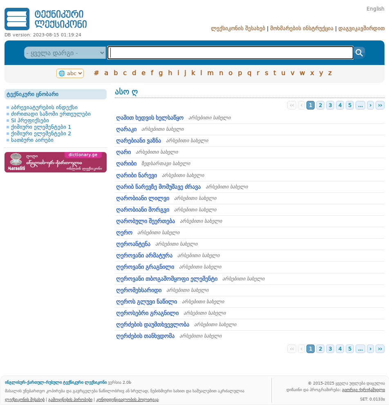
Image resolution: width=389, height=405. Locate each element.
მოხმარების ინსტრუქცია (301, 28)
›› (380, 105)
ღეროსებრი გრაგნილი (147, 313)
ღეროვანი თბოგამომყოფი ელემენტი (166, 278)
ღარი (123, 152)
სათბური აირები (32, 140)
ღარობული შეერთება (145, 221)
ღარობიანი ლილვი (142, 198)
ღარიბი (126, 163)
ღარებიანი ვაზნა (138, 140)
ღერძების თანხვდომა (145, 336)
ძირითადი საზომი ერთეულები (51, 114)
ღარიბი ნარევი (136, 175)
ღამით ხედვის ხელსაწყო (149, 117)
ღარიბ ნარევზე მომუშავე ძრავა (158, 186)
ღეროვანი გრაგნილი (145, 267)
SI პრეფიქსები (30, 120)
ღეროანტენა (133, 244)
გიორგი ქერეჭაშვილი (363, 389)
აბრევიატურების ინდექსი (44, 107)
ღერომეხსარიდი (138, 290)
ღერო (124, 232)
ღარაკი (126, 129)
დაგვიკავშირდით (361, 28)
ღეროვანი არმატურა (144, 255)
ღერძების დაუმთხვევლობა (152, 324)
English (376, 9)
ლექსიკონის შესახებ (238, 28)
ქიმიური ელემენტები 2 (41, 133)
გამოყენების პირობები (70, 399)
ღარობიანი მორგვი (142, 209)
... (360, 105)
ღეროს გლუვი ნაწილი (146, 301)
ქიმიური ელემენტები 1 (41, 127)
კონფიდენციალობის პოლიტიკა (127, 399)
